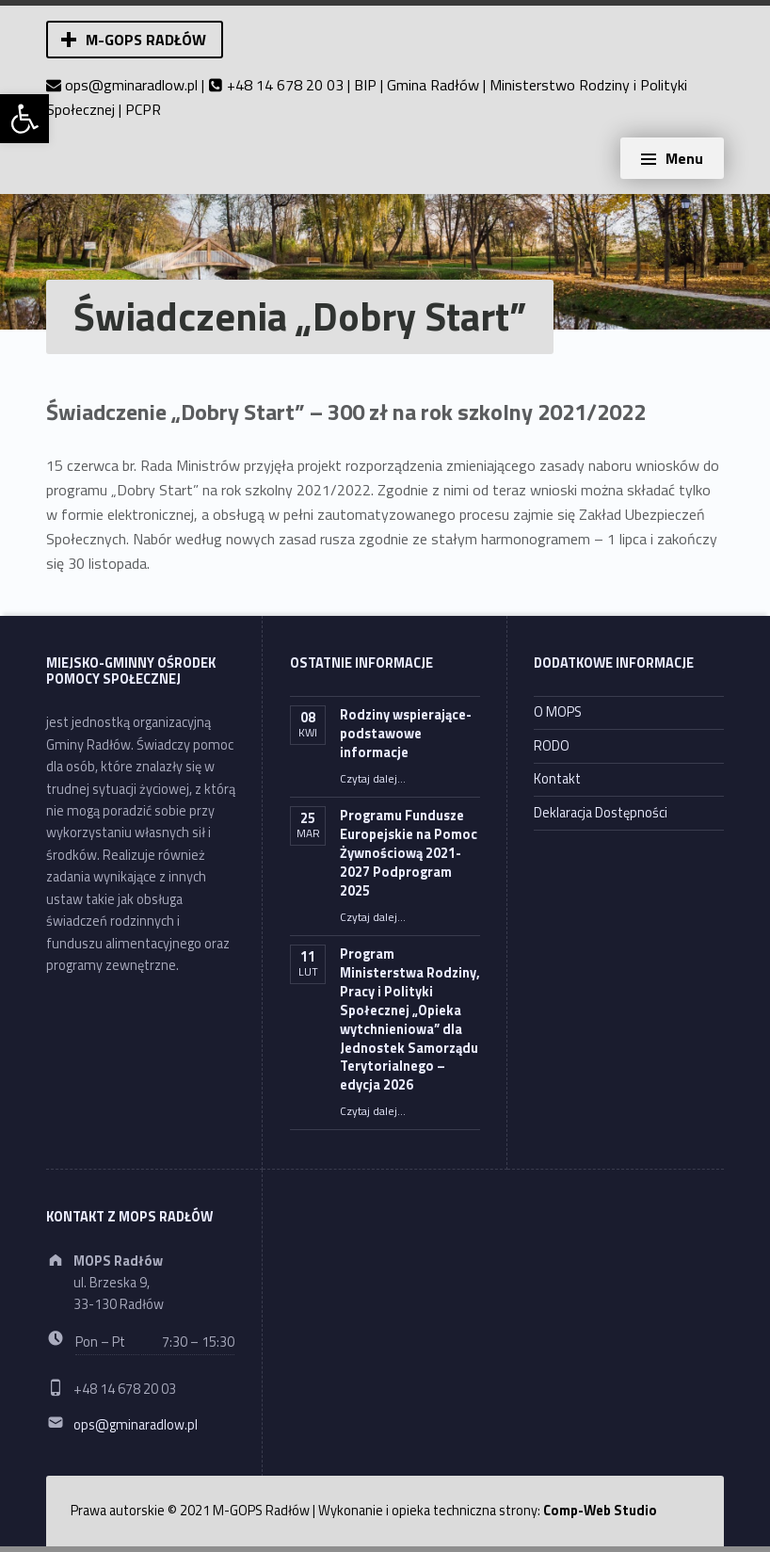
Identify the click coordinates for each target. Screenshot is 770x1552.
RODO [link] (551, 746)
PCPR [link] (143, 109)
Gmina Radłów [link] (433, 84)
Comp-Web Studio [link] (600, 1510)
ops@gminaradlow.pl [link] (131, 84)
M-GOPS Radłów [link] (146, 39)
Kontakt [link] (557, 778)
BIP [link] (365, 84)
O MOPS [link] (558, 712)
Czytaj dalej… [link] (373, 778)
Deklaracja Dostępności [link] (600, 812)
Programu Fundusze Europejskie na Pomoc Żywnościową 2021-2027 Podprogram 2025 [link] (408, 853)
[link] (24, 118)
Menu (684, 158)
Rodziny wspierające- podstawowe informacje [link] (406, 733)
